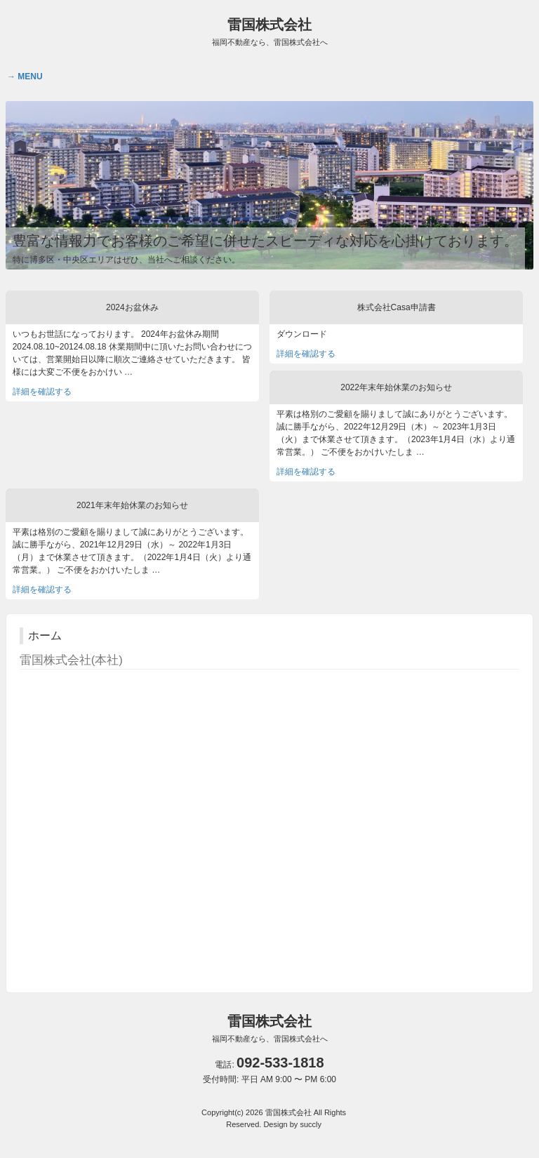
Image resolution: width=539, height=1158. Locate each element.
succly (310, 1124)
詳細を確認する (42, 392)
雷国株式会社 (270, 31)
